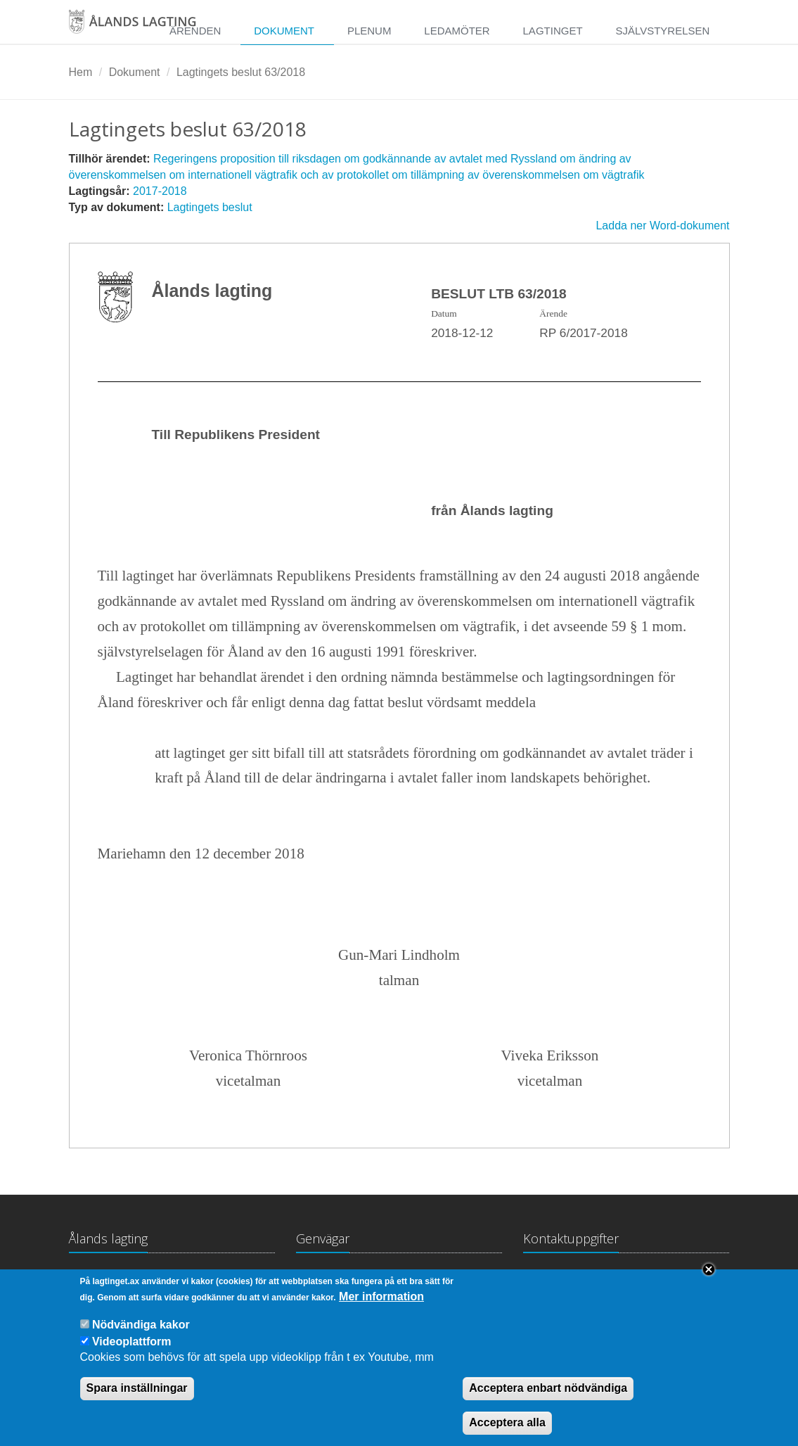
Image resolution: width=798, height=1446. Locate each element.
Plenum (369, 31)
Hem (81, 72)
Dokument (284, 31)
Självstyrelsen (662, 31)
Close (708, 1279)
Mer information (381, 1307)
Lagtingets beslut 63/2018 (240, 72)
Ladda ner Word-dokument (662, 226)
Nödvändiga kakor (141, 1335)
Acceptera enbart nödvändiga (548, 1398)
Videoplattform (132, 1352)
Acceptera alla (507, 1433)
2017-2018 (160, 191)
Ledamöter (456, 31)
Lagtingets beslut (209, 207)
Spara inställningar (137, 1398)
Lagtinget (553, 31)
